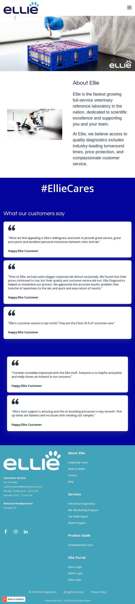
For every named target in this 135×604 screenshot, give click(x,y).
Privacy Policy (98, 592)
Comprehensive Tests (80, 544)
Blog (70, 481)
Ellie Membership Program (83, 510)
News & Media (76, 468)
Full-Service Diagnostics (81, 503)
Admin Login (75, 573)
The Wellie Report (78, 516)
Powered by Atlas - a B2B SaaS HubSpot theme (67, 600)
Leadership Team (78, 462)
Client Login (75, 566)
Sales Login (74, 579)
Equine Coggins (77, 522)
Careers (72, 475)
